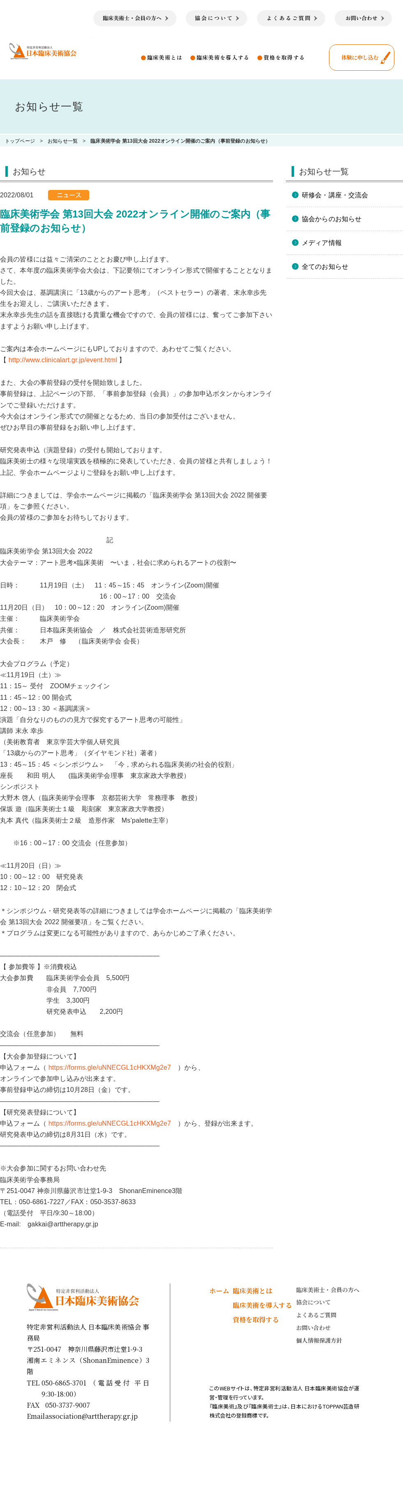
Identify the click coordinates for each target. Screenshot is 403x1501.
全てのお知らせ (325, 266)
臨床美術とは (165, 57)
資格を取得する (284, 57)
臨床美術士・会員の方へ (327, 1290)
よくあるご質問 (316, 1315)
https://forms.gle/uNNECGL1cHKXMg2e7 (110, 1067)
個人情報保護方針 (319, 1340)
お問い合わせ (313, 1327)
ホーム (219, 1290)
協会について (313, 1302)
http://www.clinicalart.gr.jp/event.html (63, 359)
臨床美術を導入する (223, 57)
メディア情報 (322, 242)
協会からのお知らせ (331, 218)
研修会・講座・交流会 (335, 195)
